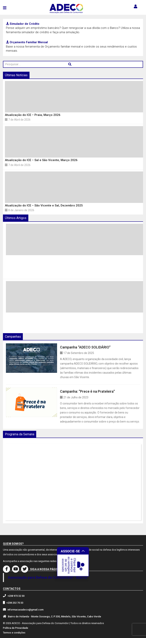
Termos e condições (14, 632)
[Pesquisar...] (73, 64)
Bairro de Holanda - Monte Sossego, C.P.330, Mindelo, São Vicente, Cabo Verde (54, 616)
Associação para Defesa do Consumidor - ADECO (47, 577)
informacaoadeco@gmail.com (25, 609)
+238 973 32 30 (15, 595)
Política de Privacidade (15, 628)
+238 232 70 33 (14, 602)
